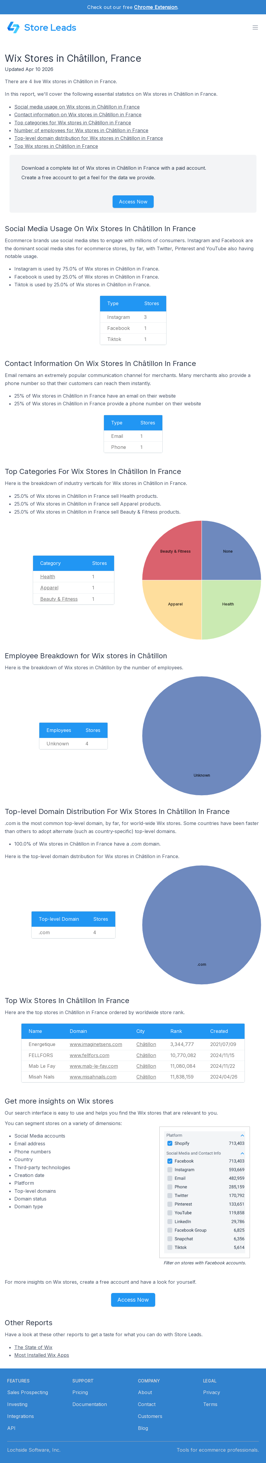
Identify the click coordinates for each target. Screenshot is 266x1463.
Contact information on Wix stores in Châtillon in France (77, 115)
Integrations (20, 1416)
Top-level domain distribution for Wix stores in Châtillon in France (88, 138)
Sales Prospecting (27, 1392)
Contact (146, 1404)
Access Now (133, 202)
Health (47, 577)
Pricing (80, 1392)
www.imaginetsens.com (96, 1044)
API (11, 1428)
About (145, 1392)
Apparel (49, 588)
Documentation (89, 1404)
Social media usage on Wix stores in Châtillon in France (77, 107)
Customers (150, 1416)
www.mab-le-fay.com (94, 1066)
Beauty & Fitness (59, 599)
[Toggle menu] (255, 27)
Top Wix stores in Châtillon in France (56, 146)
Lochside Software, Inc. (33, 1450)
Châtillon (146, 1044)
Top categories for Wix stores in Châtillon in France (72, 123)
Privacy (211, 1392)
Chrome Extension (155, 7)
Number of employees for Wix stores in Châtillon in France (81, 130)
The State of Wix (33, 1347)
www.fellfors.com (89, 1055)
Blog (143, 1428)
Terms (210, 1404)
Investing (17, 1404)
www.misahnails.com (93, 1077)
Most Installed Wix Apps (41, 1355)
